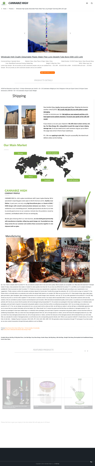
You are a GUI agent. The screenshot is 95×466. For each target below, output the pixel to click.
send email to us (47, 72)
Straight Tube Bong (68, 337)
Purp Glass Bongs (36, 337)
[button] (87, 3)
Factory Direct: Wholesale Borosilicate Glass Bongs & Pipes (17, 329)
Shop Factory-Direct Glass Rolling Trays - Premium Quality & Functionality (22, 328)
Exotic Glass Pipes (5, 339)
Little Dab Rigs (59, 337)
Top (91, 461)
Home (4, 8)
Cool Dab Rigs (27, 337)
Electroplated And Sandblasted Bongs (83, 337)
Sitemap (57, 463)
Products (11, 8)
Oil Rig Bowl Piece (18, 337)
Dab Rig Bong (52, 337)
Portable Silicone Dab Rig (7, 337)
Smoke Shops (44, 337)
